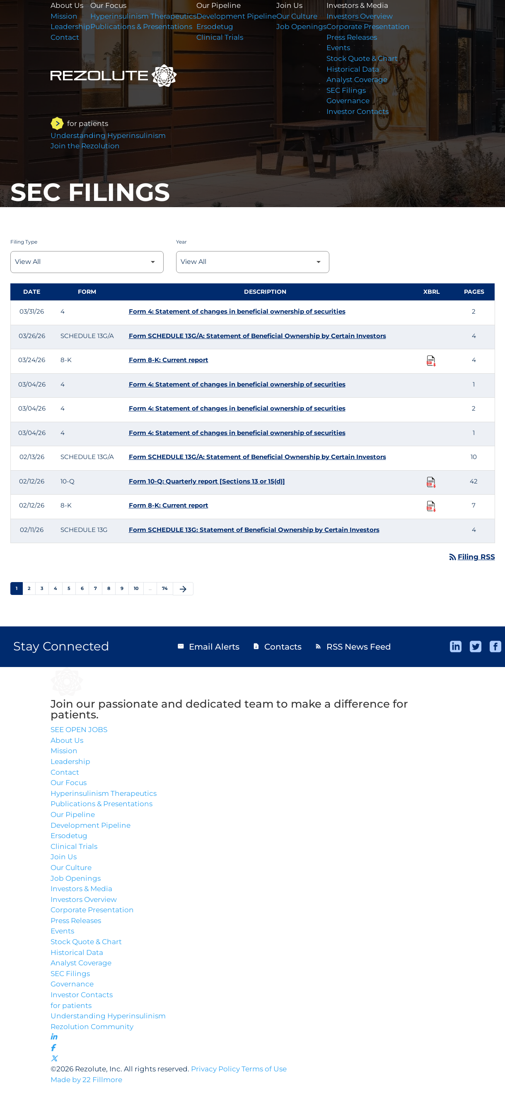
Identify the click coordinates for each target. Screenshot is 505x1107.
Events (352, 50)
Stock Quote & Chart (378, 61)
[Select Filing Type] (87, 262)
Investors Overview (375, 16)
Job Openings (314, 27)
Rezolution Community (94, 1044)
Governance (362, 106)
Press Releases (367, 39)
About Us (68, 742)
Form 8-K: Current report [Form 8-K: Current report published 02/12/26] (168, 505)
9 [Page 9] (124, 588)
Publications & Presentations (104, 809)
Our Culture (310, 16)
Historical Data (367, 72)
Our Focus (70, 786)
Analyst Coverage (372, 83)
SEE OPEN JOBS (81, 730)
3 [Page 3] (44, 588)
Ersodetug (223, 27)
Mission (65, 753)
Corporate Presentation (383, 27)
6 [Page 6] (84, 588)
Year (181, 242)
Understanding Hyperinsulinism (110, 1032)
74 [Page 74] (167, 588)
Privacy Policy (225, 1090)
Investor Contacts (372, 117)
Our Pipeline (227, 5)
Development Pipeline (246, 16)
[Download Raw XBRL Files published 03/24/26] (431, 360)
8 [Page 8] (111, 588)
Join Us (301, 5)
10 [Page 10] (138, 588)
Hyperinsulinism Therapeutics (106, 797)
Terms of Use (277, 1090)
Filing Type (23, 242)
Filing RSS (471, 556)
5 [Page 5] (71, 588)
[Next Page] (183, 589)
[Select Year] (252, 262)
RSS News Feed (353, 647)
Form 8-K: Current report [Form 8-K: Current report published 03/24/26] (168, 360)
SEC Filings (360, 94)
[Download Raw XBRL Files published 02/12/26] (431, 482)
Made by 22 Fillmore (88, 1101)
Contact (65, 775)
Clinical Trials (228, 39)
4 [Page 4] (58, 588)
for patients (72, 1021)
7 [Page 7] (98, 588)
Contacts (277, 647)
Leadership (71, 764)
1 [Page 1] (19, 588)
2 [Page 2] (31, 588)
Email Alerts (208, 647)
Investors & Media (373, 5)
